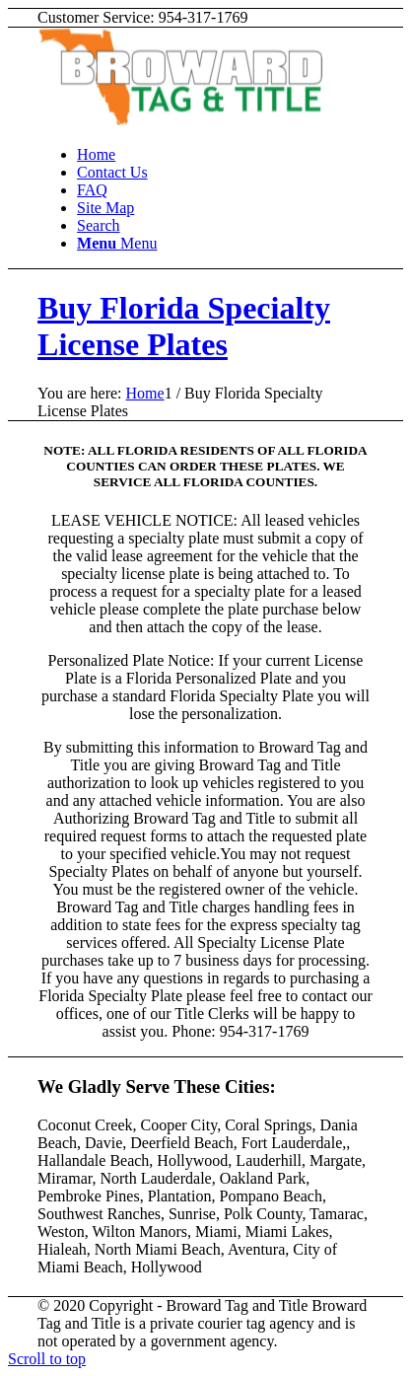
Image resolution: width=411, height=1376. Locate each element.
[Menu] (117, 243)
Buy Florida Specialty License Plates (183, 326)
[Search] (98, 225)
